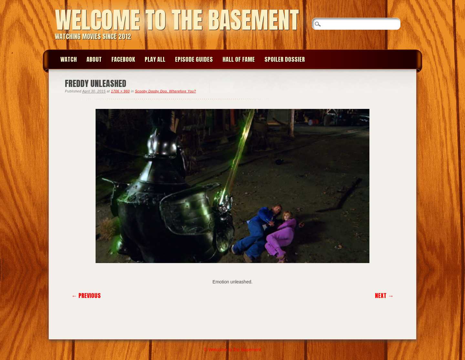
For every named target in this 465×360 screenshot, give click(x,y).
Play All (155, 59)
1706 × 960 (120, 91)
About (94, 59)
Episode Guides (194, 59)
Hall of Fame (238, 59)
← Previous (86, 295)
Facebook (123, 59)
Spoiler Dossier (284, 59)
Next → (384, 295)
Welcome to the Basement (177, 19)
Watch (68, 59)
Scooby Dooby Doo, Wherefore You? (165, 91)
